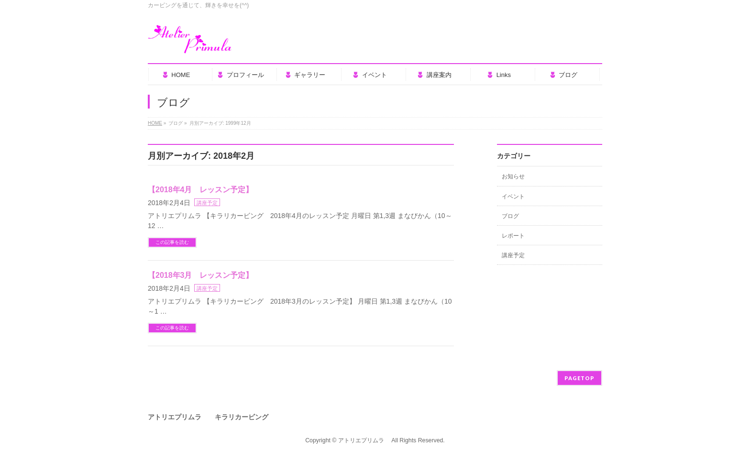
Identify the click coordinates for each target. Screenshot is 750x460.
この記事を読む (172, 242)
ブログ (510, 216)
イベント (513, 196)
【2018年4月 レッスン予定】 (201, 190)
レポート (513, 235)
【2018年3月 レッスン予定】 (201, 275)
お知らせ (513, 176)
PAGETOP (579, 378)
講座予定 (207, 203)
